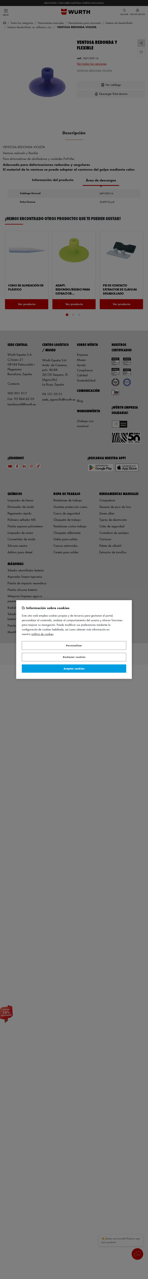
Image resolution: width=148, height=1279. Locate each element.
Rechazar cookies (74, 657)
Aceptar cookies (74, 668)
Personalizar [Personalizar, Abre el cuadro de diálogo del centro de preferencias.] (74, 645)
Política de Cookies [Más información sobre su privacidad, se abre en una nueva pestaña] (42, 634)
